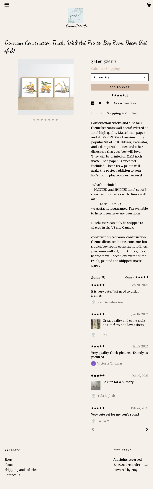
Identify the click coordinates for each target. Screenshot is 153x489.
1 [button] (34, 120)
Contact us (12, 475)
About (8, 465)
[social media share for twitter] (100, 103)
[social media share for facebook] (93, 103)
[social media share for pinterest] (108, 103)
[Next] (147, 430)
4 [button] (45, 120)
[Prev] (92, 430)
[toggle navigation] (6, 4)
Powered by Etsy (125, 470)
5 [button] (49, 120)
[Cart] (149, 5)
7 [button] (57, 120)
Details (97, 113)
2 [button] (38, 120)
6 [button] (53, 120)
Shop (8, 459)
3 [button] (42, 120)
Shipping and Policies (21, 470)
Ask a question (125, 103)
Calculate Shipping (105, 68)
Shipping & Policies (122, 113)
